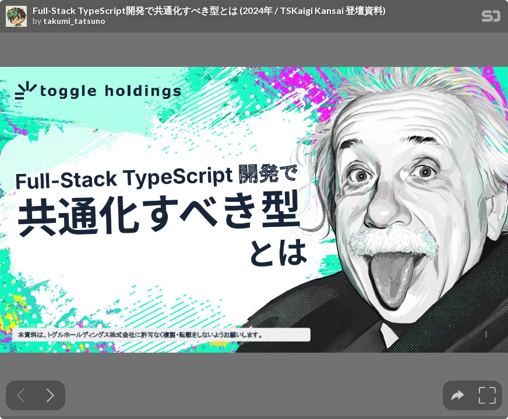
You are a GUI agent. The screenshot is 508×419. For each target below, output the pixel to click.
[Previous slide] (21, 395)
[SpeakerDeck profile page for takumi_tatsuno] (16, 17)
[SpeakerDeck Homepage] (491, 18)
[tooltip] (457, 395)
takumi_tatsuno (74, 21)
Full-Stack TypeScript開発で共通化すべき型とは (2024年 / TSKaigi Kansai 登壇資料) (209, 10)
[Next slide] (50, 395)
